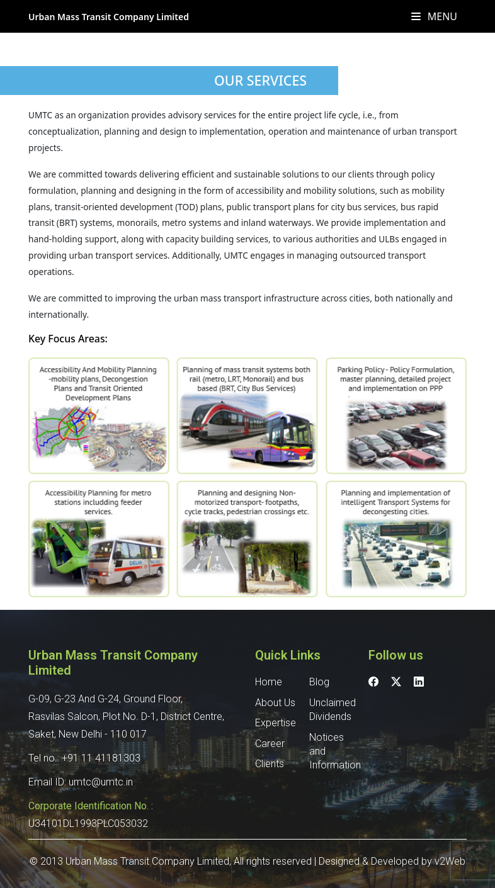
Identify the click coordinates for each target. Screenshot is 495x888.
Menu (434, 16)
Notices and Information (331, 751)
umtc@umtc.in (101, 782)
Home (268, 682)
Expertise (275, 723)
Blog (319, 682)
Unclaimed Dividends (331, 709)
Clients (269, 764)
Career (270, 744)
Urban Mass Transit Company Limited (108, 17)
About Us (275, 703)
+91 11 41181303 (101, 758)
